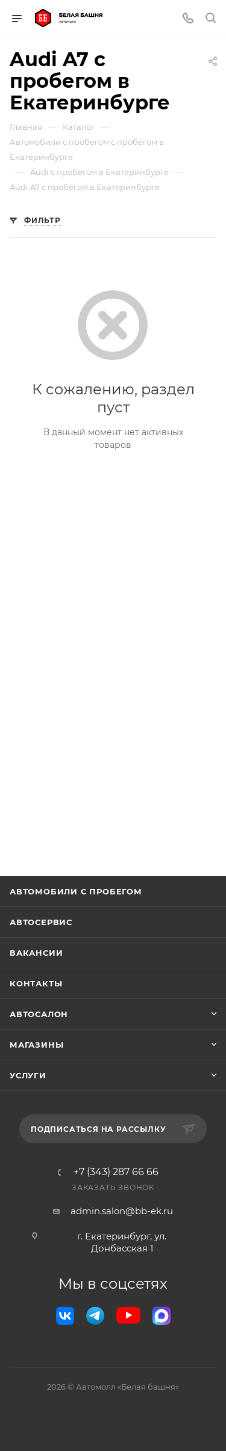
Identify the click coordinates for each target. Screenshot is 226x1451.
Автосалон (39, 1014)
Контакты (36, 983)
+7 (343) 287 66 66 (116, 1172)
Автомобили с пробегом (76, 891)
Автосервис (41, 922)
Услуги (28, 1075)
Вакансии (36, 953)
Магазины (36, 1044)
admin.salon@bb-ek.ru (122, 1211)
